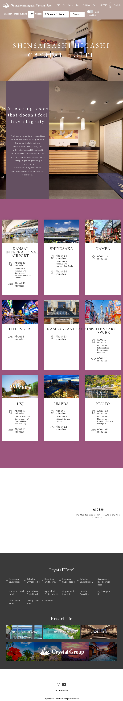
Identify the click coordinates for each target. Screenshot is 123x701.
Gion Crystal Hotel (14, 602)
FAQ (64, 5)
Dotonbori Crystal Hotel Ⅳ (86, 580)
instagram (58, 684)
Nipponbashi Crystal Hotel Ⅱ (51, 592)
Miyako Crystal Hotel (104, 592)
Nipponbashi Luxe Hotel (68, 592)
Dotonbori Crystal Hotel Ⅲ (33, 580)
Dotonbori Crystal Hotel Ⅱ (69, 580)
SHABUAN (49, 600)
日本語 (110, 5)
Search (77, 14)
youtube (64, 684)
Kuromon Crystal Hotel (16, 592)
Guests (38, 14)
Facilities (86, 5)
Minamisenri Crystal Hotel (14, 580)
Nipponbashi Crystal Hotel (32, 592)
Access (70, 5)
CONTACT (103, 5)
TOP (58, 5)
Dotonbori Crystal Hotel (50, 580)
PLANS (95, 5)
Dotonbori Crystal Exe (84, 592)
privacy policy (61, 689)
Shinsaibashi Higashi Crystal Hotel (104, 581)
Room (78, 5)
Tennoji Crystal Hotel (33, 602)
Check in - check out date (15, 14)
